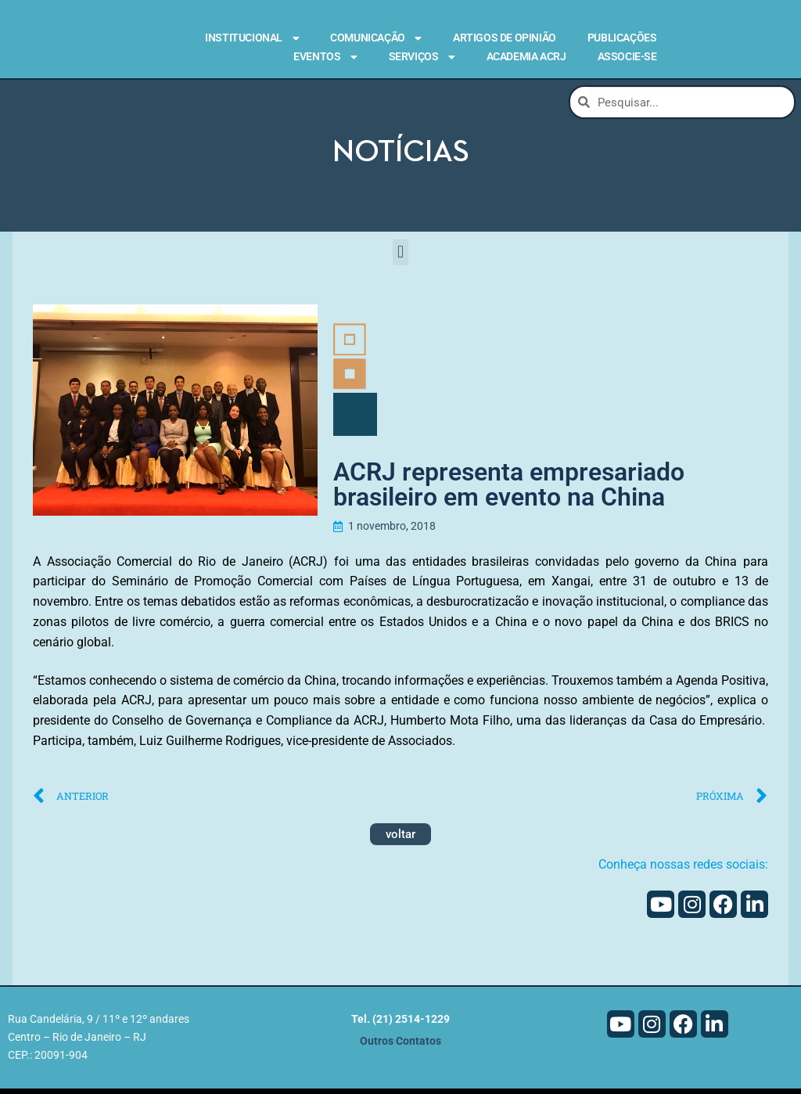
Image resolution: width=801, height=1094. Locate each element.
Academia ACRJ (526, 56)
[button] (400, 258)
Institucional (252, 38)
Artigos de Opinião (504, 37)
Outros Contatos (400, 1046)
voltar (400, 840)
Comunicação (376, 38)
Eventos (325, 57)
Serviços (422, 57)
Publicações (622, 37)
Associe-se (627, 56)
